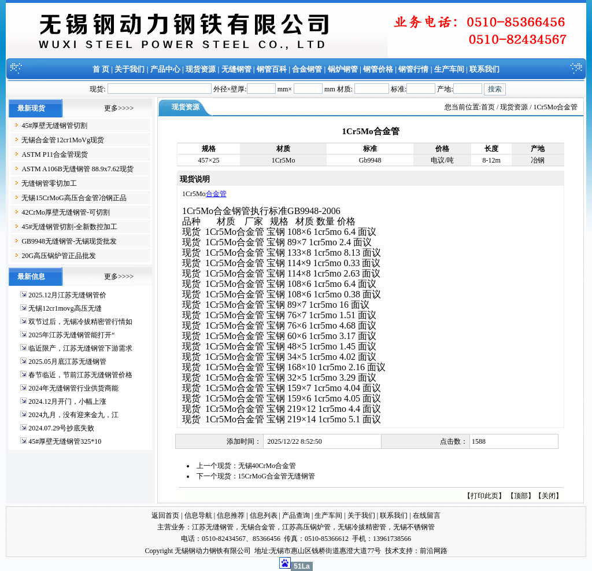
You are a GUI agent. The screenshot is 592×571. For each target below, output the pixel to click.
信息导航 (198, 515)
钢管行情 (413, 69)
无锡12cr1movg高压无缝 (65, 308)
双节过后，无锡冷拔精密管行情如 (80, 322)
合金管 (216, 194)
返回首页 (165, 515)
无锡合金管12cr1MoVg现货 (62, 140)
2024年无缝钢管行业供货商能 (73, 388)
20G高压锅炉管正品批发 (58, 256)
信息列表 (264, 515)
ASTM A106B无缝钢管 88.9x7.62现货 (77, 169)
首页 (488, 107)
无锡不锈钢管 (414, 527)
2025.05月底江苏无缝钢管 (67, 362)
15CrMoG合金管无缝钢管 (276, 476)
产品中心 (165, 69)
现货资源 (201, 69)
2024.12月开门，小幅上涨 (67, 401)
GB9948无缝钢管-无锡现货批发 (69, 241)
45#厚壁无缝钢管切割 (54, 125)
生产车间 (449, 69)
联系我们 (484, 69)
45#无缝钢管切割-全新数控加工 (69, 227)
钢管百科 (272, 69)
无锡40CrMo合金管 (267, 466)
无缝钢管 (236, 69)
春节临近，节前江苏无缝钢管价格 (80, 375)
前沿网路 (433, 551)
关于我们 (129, 69)
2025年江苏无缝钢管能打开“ (71, 335)
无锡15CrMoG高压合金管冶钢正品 (73, 198)
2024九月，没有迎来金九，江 (73, 415)
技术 (392, 551)
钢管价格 (378, 69)
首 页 (100, 69)
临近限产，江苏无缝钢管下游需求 (80, 348)
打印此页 (484, 496)
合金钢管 (307, 69)
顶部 (521, 496)
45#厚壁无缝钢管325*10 (64, 441)
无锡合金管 (257, 527)
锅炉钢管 (343, 69)
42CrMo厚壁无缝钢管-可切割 (65, 212)
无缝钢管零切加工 (49, 183)
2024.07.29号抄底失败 (61, 428)
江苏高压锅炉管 (306, 527)
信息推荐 (231, 515)
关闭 (549, 496)
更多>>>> (119, 108)
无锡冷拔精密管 (362, 527)
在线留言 (427, 515)
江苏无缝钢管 (213, 527)
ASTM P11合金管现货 (54, 154)
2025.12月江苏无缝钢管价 (67, 295)
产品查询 (296, 515)
